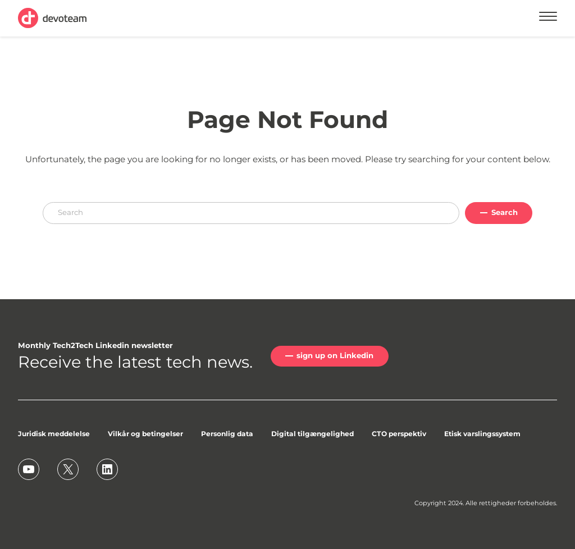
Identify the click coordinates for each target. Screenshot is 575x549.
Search (504, 212)
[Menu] (548, 18)
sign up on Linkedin (334, 355)
